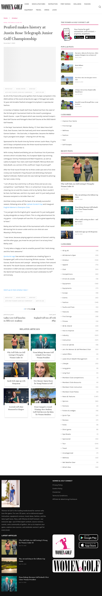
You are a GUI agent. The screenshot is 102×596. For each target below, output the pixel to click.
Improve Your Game (69, 121)
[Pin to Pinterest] (32, 309)
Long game (80, 368)
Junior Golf (32, 88)
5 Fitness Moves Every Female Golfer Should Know (85, 91)
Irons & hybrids (80, 345)
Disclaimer (57, 492)
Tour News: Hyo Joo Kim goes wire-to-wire (86, 78)
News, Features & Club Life (13, 22)
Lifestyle (80, 363)
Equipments (80, 288)
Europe (80, 293)
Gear (64, 140)
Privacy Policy (57, 485)
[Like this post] (26, 309)
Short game (80, 429)
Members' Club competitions (80, 378)
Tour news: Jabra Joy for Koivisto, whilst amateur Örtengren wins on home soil (86, 54)
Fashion (87, 4)
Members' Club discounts (80, 382)
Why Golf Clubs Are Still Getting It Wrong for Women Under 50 (16, 355)
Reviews (80, 420)
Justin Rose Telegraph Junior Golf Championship (18, 92)
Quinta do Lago (40, 92)
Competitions (80, 274)
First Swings (65, 4)
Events (80, 298)
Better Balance (79, 65)
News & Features (38, 4)
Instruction (53, 4)
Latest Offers (80, 354)
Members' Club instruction (80, 387)
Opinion (80, 401)
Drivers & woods (80, 279)
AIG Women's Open (80, 255)
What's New (80, 467)
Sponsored (80, 439)
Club (80, 269)
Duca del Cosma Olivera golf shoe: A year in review (86, 103)
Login (54, 10)
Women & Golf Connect (62, 481)
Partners (80, 406)
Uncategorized (80, 453)
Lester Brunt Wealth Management (80, 359)
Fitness (80, 321)
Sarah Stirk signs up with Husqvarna (86, 232)
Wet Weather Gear (80, 462)
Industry (80, 335)
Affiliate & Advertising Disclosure (65, 499)
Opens (46, 10)
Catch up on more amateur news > (16, 290)
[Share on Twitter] (30, 309)
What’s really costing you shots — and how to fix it (86, 221)
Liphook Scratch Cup (34, 204)
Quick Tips (80, 415)
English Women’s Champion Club (17, 207)
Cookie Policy (57, 488)
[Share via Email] (34, 309)
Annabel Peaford (21, 88)
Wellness (77, 4)
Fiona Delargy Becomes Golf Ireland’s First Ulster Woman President (43, 355)
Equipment (28, 10)
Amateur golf (9, 88)
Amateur (15, 18)
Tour (80, 443)
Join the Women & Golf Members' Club (80, 349)
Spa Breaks (80, 434)
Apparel (80, 265)
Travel (38, 10)
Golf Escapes (67, 144)
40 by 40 (80, 251)
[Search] (100, 7)
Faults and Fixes (80, 307)
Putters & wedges (80, 411)
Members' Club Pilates (80, 392)
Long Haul (80, 373)
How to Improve (80, 331)
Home (26, 4)
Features (80, 312)
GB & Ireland (80, 326)
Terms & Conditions (60, 495)
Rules (80, 425)
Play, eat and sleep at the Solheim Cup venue (86, 196)
